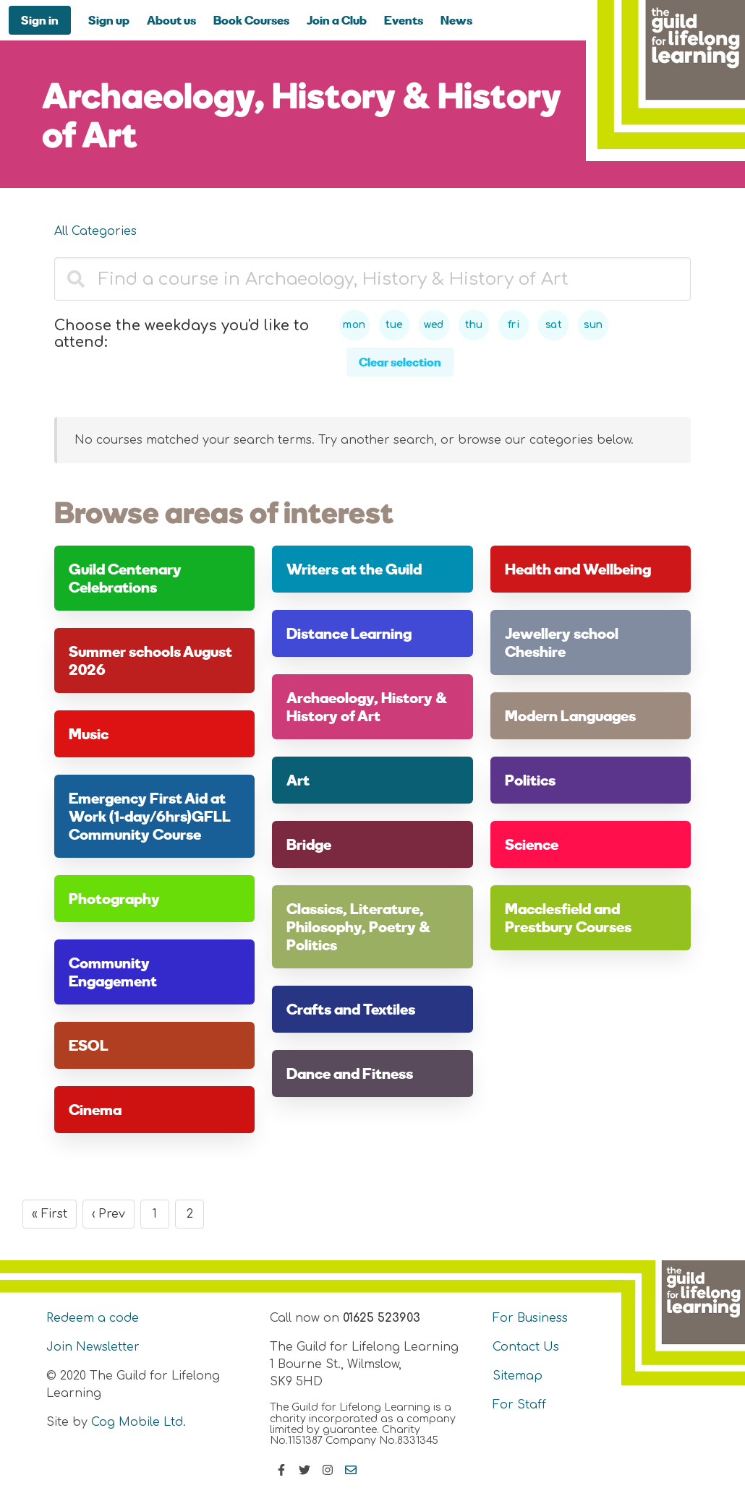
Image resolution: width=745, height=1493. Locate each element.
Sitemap (517, 1375)
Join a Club (337, 20)
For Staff (519, 1404)
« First (49, 1214)
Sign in (40, 20)
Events (403, 20)
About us (171, 20)
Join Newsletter (93, 1347)
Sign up (108, 20)
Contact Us (526, 1347)
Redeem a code (92, 1318)
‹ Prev (108, 1214)
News (456, 20)
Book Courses (251, 20)
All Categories (95, 231)
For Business (530, 1318)
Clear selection (400, 361)
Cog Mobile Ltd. (138, 1422)
